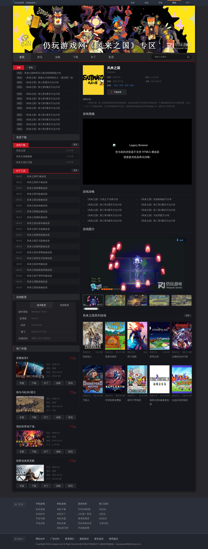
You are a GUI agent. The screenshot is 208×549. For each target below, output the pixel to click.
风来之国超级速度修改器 (39, 270)
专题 (22, 383)
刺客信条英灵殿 (25, 460)
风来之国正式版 (24, 162)
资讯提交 (113, 538)
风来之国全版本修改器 (38, 223)
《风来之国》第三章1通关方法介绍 (104, 204)
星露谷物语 (111, 356)
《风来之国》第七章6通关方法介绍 (42, 87)
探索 (127, 85)
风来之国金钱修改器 (37, 205)
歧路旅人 (87, 356)
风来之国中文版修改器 (38, 229)
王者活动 (103, 523)
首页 (22, 57)
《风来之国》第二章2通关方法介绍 (157, 210)
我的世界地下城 (25, 426)
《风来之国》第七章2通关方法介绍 (42, 108)
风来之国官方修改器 (37, 182)
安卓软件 (40, 514)
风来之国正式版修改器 (38, 240)
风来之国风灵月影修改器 (39, 258)
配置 (111, 57)
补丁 (93, 57)
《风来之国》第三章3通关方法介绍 (104, 210)
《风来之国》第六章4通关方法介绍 (42, 119)
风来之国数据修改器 (37, 281)
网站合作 (40, 538)
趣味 (132, 85)
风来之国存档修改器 (37, 264)
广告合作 (54, 538)
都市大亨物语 (134, 400)
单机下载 (61, 509)
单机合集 (61, 523)
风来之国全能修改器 (37, 199)
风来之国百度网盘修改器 (39, 252)
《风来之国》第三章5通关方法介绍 (104, 220)
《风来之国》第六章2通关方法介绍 (42, 129)
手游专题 (40, 518)
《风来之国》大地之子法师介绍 (102, 199)
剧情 (121, 85)
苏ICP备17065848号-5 (89, 544)
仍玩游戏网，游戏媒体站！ (26, 3)
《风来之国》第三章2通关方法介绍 (157, 204)
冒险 (116, 85)
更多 (75, 144)
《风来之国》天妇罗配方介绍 (154, 215)
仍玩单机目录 (85, 523)
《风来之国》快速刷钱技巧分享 (156, 199)
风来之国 (20, 150)
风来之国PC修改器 (36, 176)
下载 (75, 57)
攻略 (57, 57)
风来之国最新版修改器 (38, 234)
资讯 (39, 57)
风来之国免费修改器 (37, 188)
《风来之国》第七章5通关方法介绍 (42, 94)
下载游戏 (117, 92)
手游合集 (40, 523)
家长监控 (98, 538)
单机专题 (61, 518)
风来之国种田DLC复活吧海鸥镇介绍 (42, 73)
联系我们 (69, 538)
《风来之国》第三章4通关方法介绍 (104, 215)
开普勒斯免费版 (113, 400)
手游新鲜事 (83, 528)
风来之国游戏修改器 (37, 287)
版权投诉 (84, 538)
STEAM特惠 (84, 509)
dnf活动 (103, 518)
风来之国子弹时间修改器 (39, 275)
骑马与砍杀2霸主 (26, 392)
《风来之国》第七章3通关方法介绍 (42, 103)
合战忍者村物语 (180, 400)
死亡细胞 (131, 356)
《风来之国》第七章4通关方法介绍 (42, 98)
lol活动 (102, 509)
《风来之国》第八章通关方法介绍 (41, 82)
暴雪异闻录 (83, 518)
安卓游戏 (40, 509)
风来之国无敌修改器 (37, 194)
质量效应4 (22, 358)
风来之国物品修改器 (37, 211)
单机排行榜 (62, 528)
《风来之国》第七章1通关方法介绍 (42, 115)
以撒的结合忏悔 (180, 356)
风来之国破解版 (24, 156)
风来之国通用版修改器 (38, 246)
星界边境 (154, 356)
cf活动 (102, 514)
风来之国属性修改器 (37, 217)
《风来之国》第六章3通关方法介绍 (42, 124)
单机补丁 (61, 514)
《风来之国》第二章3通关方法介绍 (157, 220)
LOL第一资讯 (84, 514)
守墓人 (86, 400)
